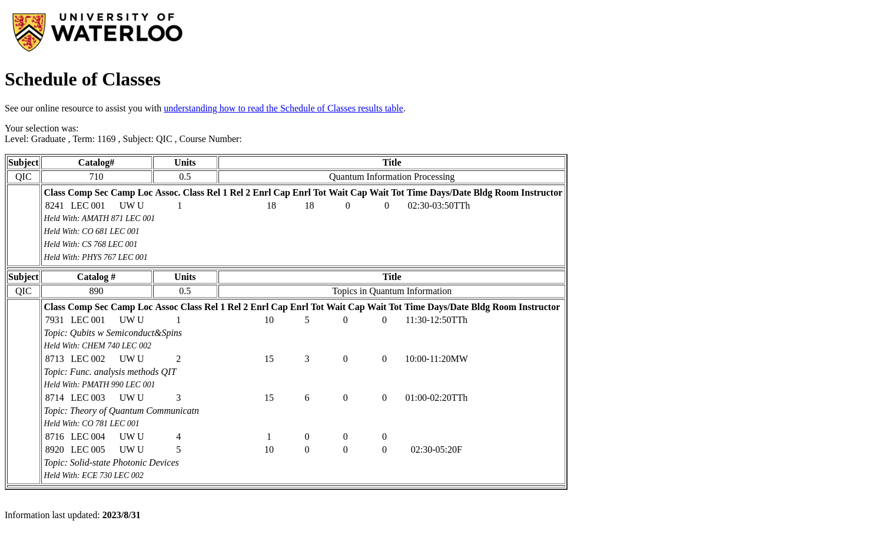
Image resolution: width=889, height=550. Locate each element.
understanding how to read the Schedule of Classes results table (283, 108)
